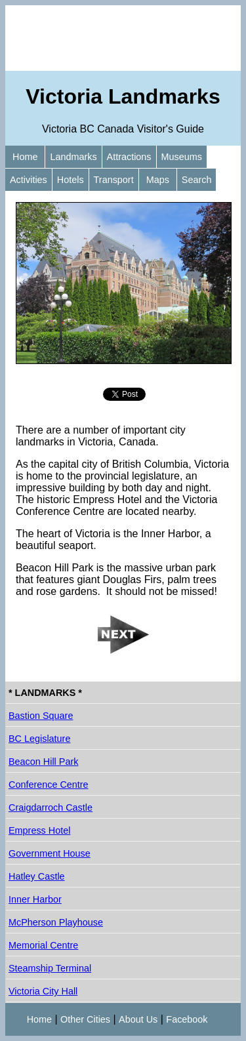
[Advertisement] (123, 38)
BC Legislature (39, 738)
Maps (158, 179)
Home (25, 157)
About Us (138, 1019)
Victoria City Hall (43, 991)
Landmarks (73, 157)
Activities (28, 179)
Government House (50, 853)
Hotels (70, 179)
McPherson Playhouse (56, 922)
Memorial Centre (43, 945)
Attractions (129, 157)
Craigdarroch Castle (50, 807)
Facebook (186, 1019)
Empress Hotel (39, 830)
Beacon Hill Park (43, 761)
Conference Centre (49, 784)
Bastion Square (41, 715)
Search (197, 179)
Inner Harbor (35, 899)
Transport (114, 179)
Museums (181, 157)
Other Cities (85, 1019)
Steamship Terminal (50, 968)
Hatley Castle (37, 876)
